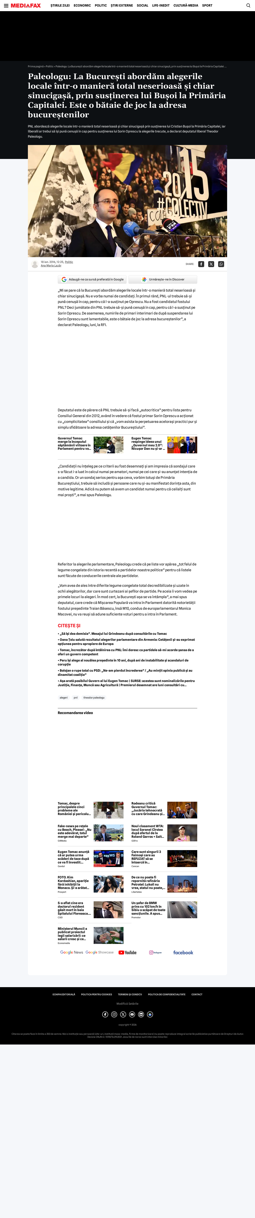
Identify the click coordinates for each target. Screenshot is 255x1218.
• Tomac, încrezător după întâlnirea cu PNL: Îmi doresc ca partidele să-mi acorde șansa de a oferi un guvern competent (126, 652)
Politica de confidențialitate (166, 994)
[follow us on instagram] (155, 952)
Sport (207, 5)
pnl (75, 697)
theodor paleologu (93, 697)
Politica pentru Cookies (96, 994)
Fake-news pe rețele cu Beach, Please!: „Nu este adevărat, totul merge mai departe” (74, 831)
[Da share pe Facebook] (201, 264)
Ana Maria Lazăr (51, 265)
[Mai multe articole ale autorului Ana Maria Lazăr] (35, 264)
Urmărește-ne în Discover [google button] (162, 279)
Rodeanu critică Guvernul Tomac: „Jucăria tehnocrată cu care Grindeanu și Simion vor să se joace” (147, 809)
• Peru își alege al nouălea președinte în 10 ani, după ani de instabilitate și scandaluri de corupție (123, 662)
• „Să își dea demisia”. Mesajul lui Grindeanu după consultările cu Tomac (112, 634)
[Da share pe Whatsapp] (221, 264)
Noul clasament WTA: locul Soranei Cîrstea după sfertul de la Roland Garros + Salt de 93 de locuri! (147, 831)
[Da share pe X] (211, 264)
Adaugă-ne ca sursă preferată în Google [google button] (92, 279)
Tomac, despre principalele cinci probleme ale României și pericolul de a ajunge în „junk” (74, 809)
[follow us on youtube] (127, 952)
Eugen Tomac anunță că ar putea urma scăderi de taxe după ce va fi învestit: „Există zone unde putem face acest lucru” (73, 857)
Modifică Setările (127, 1003)
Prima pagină (36, 66)
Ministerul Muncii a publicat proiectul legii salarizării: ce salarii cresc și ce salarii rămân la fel (72, 934)
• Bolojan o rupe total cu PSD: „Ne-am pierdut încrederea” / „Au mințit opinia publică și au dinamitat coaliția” (125, 673)
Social (142, 5)
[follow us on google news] (72, 952)
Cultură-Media (186, 5)
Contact (196, 994)
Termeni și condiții (130, 994)
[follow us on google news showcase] (100, 952)
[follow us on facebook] (183, 952)
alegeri (64, 697)
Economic (82, 5)
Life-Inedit (161, 5)
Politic (101, 5)
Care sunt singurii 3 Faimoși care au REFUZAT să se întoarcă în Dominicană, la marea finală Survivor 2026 (147, 857)
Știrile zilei (60, 5)
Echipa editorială (64, 994)
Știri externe (122, 5)
